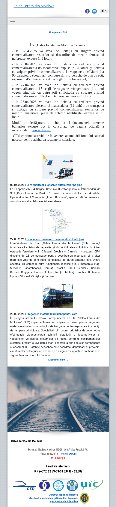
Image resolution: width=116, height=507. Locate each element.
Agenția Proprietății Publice (64, 501)
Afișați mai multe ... (58, 359)
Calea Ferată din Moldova (34, 6)
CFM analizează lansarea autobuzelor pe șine (54, 185)
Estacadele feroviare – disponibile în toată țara (55, 239)
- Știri (58, 32)
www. (41, 130)
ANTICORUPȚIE (58, 458)
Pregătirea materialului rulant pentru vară (51, 314)
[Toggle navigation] (12, 21)
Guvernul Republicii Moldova (63, 494)
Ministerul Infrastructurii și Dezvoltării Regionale (53, 498)
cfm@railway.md (68, 454)
